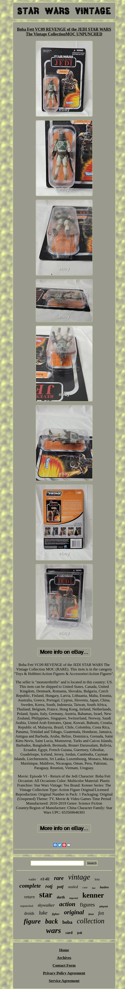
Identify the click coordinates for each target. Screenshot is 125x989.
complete (30, 885)
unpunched (26, 906)
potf (60, 886)
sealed (73, 887)
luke (43, 913)
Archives (64, 958)
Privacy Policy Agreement (64, 973)
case (85, 887)
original (74, 912)
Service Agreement (64, 981)
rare (59, 878)
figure (32, 921)
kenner (93, 895)
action (67, 904)
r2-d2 (45, 879)
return (29, 896)
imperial (73, 898)
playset (103, 906)
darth (61, 897)
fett (101, 913)
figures (87, 905)
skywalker (46, 905)
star (45, 894)
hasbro (104, 887)
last (93, 888)
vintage (79, 877)
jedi (79, 933)
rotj (48, 886)
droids (29, 913)
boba (67, 922)
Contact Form (63, 965)
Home (64, 950)
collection (90, 921)
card (69, 933)
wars (53, 930)
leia (97, 879)
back (51, 921)
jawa (91, 914)
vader (32, 879)
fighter (55, 914)
